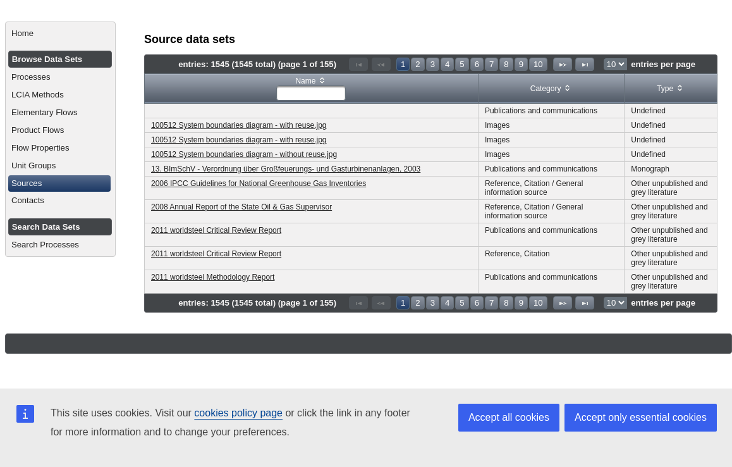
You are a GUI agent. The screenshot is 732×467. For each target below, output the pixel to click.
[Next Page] (562, 64)
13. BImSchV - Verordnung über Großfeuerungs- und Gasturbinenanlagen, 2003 (285, 169)
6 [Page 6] (477, 64)
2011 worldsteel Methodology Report (212, 277)
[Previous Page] (381, 64)
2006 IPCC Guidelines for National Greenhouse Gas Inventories (258, 183)
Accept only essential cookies (641, 417)
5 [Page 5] (462, 64)
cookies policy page (238, 413)
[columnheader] (312, 89)
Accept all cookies (508, 417)
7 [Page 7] (491, 64)
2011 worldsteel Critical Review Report (216, 230)
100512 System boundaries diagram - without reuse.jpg (244, 154)
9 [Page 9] (521, 64)
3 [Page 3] (432, 64)
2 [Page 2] (417, 64)
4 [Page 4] (447, 64)
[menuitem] (60, 33)
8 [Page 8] (506, 64)
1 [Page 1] (403, 64)
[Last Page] (584, 64)
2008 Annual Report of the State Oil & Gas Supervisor (241, 206)
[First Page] (358, 64)
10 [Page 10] (538, 64)
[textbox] (311, 93)
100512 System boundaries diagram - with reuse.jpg (239, 125)
